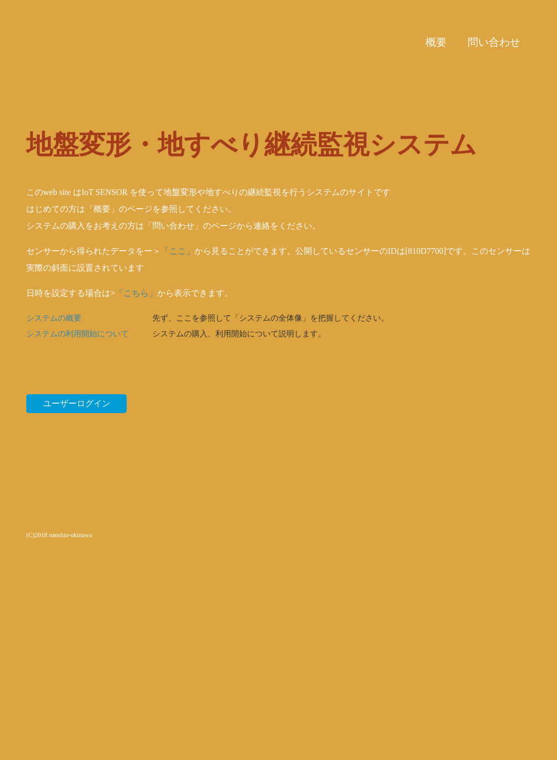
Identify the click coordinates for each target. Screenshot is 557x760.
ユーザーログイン (76, 403)
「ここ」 (177, 251)
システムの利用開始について (77, 334)
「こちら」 (136, 293)
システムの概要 (53, 318)
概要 (436, 42)
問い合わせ (494, 42)
